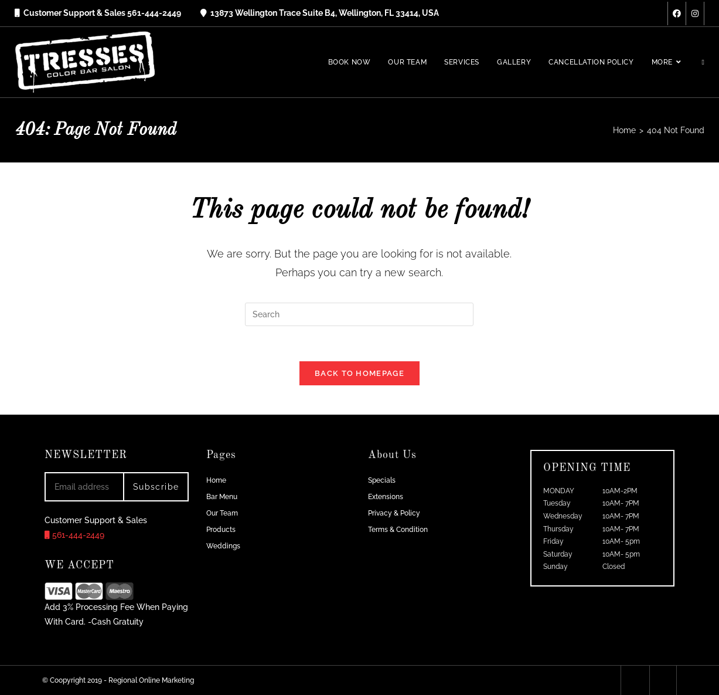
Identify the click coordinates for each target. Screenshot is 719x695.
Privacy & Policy (394, 513)
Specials (382, 480)
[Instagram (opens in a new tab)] (695, 13)
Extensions (385, 497)
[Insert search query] (359, 314)
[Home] (624, 130)
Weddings (223, 546)
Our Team (222, 513)
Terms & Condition (398, 530)
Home (216, 480)
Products (221, 530)
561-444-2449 (74, 535)
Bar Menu (221, 497)
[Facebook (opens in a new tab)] (677, 13)
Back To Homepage (359, 373)
